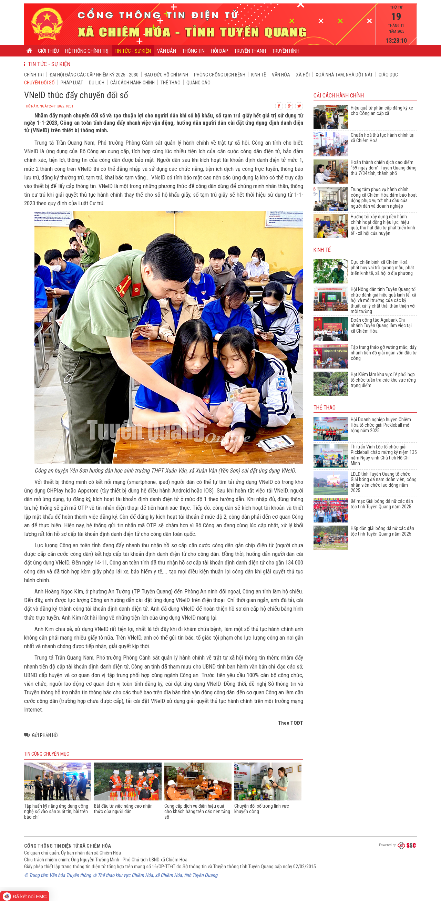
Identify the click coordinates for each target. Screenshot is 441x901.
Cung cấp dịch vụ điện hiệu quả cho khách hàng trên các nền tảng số (197, 811)
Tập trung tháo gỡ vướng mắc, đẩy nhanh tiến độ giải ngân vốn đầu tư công (384, 352)
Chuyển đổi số (39, 82)
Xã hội (303, 74)
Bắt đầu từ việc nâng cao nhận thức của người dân (123, 808)
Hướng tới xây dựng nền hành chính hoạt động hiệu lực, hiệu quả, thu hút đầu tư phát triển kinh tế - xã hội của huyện (383, 225)
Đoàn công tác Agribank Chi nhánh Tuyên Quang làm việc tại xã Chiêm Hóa (381, 325)
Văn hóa (281, 74)
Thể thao (171, 82)
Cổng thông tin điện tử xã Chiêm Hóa (67, 846)
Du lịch (96, 82)
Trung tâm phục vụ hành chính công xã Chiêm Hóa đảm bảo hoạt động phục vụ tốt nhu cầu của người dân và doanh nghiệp (384, 198)
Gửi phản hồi (45, 735)
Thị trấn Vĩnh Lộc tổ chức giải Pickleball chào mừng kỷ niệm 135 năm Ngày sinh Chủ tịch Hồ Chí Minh (384, 455)
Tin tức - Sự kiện (133, 51)
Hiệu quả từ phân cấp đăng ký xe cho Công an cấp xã (382, 110)
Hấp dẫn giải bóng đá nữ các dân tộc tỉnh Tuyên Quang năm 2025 (382, 531)
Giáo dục (388, 74)
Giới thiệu (48, 51)
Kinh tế (258, 74)
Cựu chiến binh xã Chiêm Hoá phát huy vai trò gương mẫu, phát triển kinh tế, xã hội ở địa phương (382, 267)
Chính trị (34, 74)
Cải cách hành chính (132, 82)
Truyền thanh (250, 51)
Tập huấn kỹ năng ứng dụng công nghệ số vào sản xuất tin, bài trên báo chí (56, 811)
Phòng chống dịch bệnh (219, 74)
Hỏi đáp (219, 51)
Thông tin (193, 51)
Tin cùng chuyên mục (46, 754)
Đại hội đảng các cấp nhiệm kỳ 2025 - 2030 (94, 74)
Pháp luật (72, 82)
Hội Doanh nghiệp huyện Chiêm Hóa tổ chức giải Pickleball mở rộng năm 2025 (381, 425)
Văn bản (166, 51)
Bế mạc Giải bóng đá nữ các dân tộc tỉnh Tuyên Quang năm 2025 (382, 503)
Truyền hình (285, 51)
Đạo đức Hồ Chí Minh (166, 74)
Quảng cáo (198, 82)
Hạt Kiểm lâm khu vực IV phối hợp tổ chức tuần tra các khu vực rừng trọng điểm (383, 380)
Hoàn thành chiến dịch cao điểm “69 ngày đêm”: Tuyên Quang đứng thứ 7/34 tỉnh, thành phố (384, 167)
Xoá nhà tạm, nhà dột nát (344, 74)
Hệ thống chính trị (87, 51)
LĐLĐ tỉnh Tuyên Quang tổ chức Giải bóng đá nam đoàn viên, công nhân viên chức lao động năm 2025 (384, 482)
